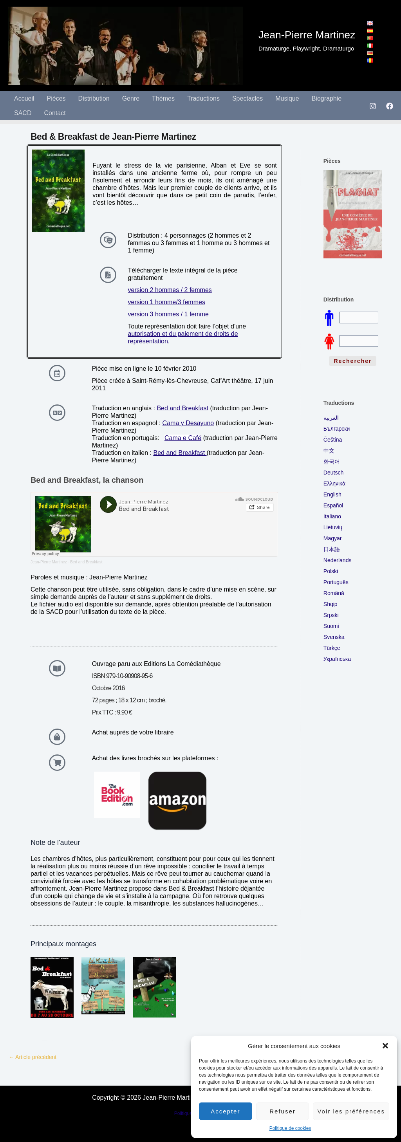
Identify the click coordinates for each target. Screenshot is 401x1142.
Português (336, 582)
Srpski (331, 615)
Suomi (331, 626)
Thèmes (163, 98)
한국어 (331, 461)
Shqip (330, 604)
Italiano (332, 516)
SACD (22, 113)
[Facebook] (389, 106)
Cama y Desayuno (188, 423)
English (332, 494)
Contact (54, 113)
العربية (331, 418)
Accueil (24, 98)
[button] (385, 1046)
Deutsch (333, 472)
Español (333, 505)
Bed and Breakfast (182, 408)
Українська (337, 659)
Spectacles (247, 98)
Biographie (327, 98)
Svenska (334, 637)
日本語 (331, 549)
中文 (328, 450)
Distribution (94, 98)
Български (336, 429)
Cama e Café (182, 438)
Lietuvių (332, 527)
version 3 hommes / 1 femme (168, 314)
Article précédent (32, 1057)
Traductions (203, 98)
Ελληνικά (334, 483)
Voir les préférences (351, 1111)
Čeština (332, 440)
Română (333, 593)
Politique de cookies (290, 1128)
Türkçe (331, 648)
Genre (130, 98)
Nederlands (337, 560)
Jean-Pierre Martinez (49, 562)
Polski (330, 571)
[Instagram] (372, 106)
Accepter (225, 1111)
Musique (287, 98)
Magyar (332, 538)
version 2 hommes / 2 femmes (170, 290)
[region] (352, 216)
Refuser (282, 1111)
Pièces (56, 98)
